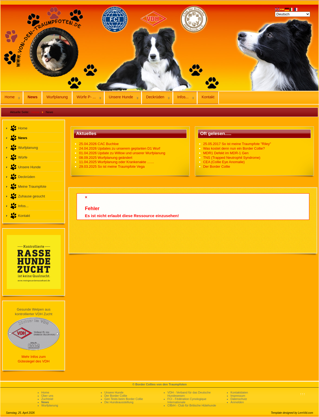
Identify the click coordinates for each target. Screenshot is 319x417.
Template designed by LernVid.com (292, 412)
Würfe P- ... (86, 97)
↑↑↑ (302, 394)
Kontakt (208, 97)
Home (10, 97)
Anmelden (237, 402)
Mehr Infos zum (34, 357)
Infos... (183, 97)
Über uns (47, 395)
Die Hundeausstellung (119, 402)
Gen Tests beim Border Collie (123, 399)
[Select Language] (292, 14)
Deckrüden (155, 97)
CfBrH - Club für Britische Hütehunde (191, 405)
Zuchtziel (47, 399)
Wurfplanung (57, 97)
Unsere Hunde (121, 97)
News (33, 97)
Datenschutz (238, 399)
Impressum (237, 395)
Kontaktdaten (239, 392)
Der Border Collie (115, 395)
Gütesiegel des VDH (34, 361)
